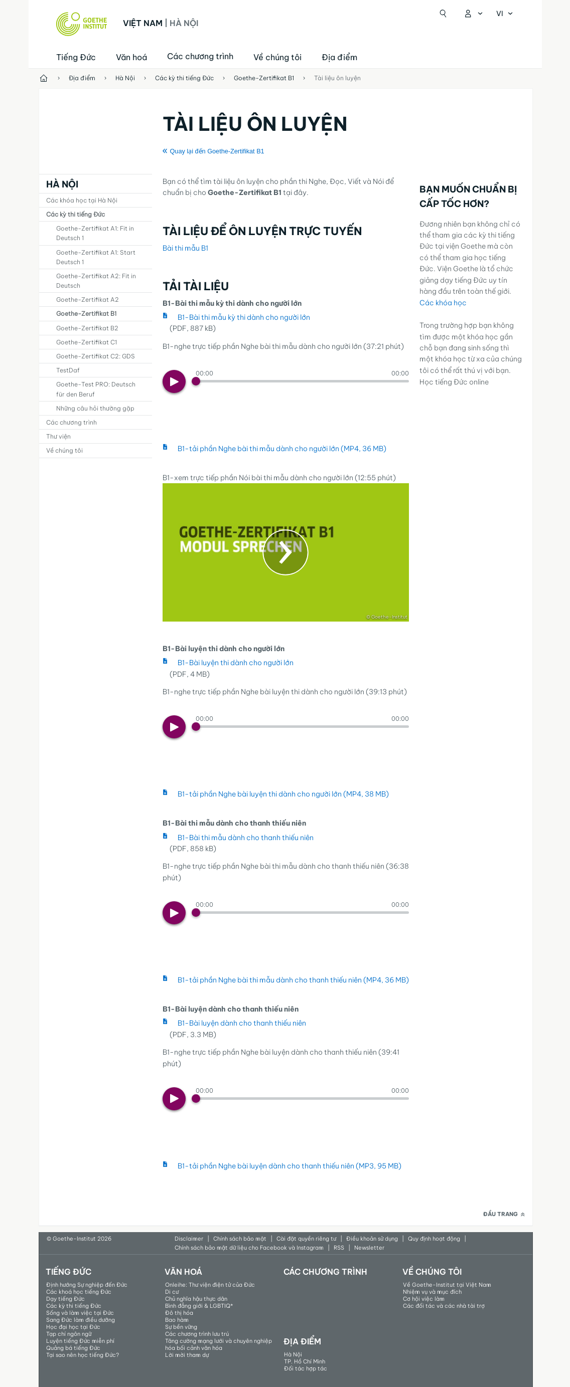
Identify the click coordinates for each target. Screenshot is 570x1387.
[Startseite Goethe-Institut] (81, 24)
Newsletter (369, 1247)
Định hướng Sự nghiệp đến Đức (86, 1284)
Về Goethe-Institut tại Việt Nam (447, 1284)
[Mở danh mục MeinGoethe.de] (473, 13)
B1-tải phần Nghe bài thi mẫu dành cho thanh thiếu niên (293, 979)
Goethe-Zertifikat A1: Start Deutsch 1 (95, 257)
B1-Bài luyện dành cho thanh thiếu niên (242, 1023)
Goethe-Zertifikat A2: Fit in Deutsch (96, 280)
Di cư (172, 1291)
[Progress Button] (196, 381)
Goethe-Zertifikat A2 (87, 299)
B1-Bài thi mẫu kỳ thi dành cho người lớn (244, 317)
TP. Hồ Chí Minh (304, 1361)
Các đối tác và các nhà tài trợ (444, 1305)
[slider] (302, 381)
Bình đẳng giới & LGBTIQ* (199, 1305)
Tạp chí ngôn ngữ (68, 1333)
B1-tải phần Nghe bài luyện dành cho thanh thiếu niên (289, 1165)
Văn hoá (131, 57)
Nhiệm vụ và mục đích (432, 1291)
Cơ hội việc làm (424, 1298)
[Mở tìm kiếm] (443, 13)
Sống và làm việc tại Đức (80, 1312)
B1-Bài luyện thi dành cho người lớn (236, 662)
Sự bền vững (181, 1326)
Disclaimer (189, 1238)
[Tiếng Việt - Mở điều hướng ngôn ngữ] (505, 14)
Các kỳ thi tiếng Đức (75, 214)
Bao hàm (177, 1319)
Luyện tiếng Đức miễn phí (80, 1340)
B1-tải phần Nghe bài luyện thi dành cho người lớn (283, 794)
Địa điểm (339, 57)
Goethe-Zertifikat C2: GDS (95, 356)
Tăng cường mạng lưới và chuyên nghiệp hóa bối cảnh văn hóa (218, 1344)
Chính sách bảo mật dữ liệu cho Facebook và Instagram (249, 1247)
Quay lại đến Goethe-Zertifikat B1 (217, 151)
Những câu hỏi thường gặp (95, 408)
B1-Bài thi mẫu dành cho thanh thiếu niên (246, 837)
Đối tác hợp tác (305, 1368)
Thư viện (58, 436)
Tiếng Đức (76, 57)
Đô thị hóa (179, 1312)
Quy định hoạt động (434, 1238)
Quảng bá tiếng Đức (73, 1347)
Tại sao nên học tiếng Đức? (82, 1354)
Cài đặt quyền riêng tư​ (306, 1238)
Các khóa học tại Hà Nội (81, 200)
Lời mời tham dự (187, 1354)
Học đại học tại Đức (73, 1326)
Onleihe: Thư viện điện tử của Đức (210, 1284)
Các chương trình (71, 422)
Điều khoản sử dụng (372, 1238)
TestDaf (68, 370)
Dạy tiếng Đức (65, 1298)
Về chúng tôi (277, 57)
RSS (339, 1247)
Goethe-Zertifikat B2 (87, 328)
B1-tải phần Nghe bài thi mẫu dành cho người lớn (282, 448)
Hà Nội (62, 184)
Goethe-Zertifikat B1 (86, 313)
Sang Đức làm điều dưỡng (80, 1319)
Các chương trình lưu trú (197, 1333)
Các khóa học (443, 302)
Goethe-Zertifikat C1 (86, 342)
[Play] (174, 381)
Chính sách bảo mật (239, 1238)
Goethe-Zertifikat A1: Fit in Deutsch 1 (95, 233)
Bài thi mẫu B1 (185, 248)
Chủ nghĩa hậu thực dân (196, 1298)
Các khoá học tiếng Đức (78, 1291)
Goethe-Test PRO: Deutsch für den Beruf (95, 389)
